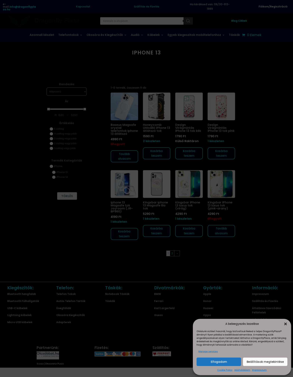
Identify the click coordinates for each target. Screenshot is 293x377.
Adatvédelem (242, 370)
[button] (285, 324)
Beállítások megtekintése (265, 362)
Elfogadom (219, 362)
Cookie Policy (224, 370)
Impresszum (259, 370)
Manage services (208, 351)
